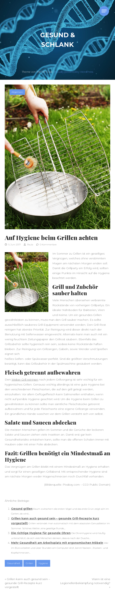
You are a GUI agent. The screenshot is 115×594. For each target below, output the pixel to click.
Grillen (29, 563)
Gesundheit (13, 563)
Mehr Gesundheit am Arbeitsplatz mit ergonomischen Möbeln (57, 542)
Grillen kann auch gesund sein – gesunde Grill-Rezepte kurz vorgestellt (27, 583)
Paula (28, 244)
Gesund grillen (22, 508)
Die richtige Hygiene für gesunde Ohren (41, 533)
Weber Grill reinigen (25, 379)
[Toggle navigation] (104, 11)
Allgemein (17, 91)
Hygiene (43, 563)
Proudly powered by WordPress (73, 71)
